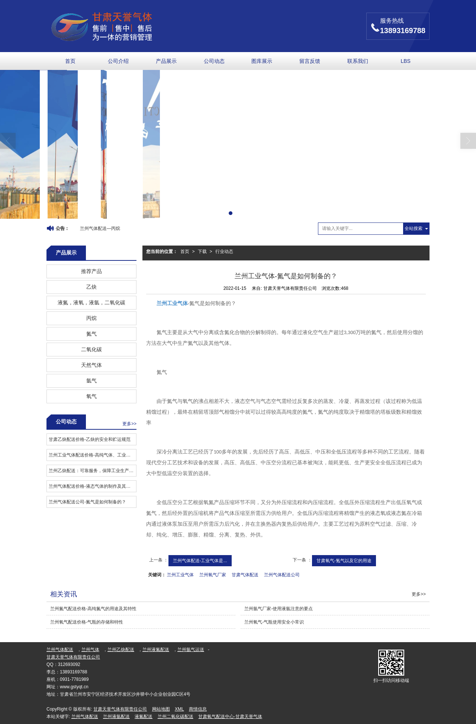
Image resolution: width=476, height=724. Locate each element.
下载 (202, 251)
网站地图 (161, 709)
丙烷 (91, 318)
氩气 (91, 381)
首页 (70, 61)
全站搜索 (413, 228)
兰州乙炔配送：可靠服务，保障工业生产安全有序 (92, 470)
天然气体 (91, 365)
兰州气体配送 (59, 649)
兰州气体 (90, 649)
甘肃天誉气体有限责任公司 (73, 657)
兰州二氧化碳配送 (175, 716)
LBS (405, 61)
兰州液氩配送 (116, 716)
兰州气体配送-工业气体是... (200, 560)
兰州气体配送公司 (282, 574)
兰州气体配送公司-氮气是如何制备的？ (87, 501)
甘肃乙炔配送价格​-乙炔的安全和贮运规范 (90, 439)
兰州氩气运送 (190, 649)
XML (179, 709)
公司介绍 (118, 61)
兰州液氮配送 (155, 649)
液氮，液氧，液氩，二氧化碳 (91, 302)
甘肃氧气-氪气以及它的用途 (344, 560)
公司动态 (214, 61)
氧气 (91, 396)
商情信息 (198, 709)
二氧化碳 (91, 349)
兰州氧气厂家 (212, 574)
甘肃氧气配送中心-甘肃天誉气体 (230, 716)
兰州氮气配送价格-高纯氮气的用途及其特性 (93, 608)
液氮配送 (143, 716)
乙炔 (91, 287)
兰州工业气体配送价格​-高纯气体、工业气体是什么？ (92, 455)
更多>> (129, 423)
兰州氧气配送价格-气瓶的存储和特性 (86, 622)
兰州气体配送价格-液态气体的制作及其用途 (92, 486)
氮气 (91, 334)
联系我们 (357, 61)
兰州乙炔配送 (120, 649)
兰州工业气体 (180, 574)
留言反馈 (309, 61)
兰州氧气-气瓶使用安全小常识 (274, 622)
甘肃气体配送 (245, 574)
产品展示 (166, 61)
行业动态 (224, 251)
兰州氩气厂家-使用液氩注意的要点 (278, 608)
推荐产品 (91, 271)
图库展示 (261, 61)
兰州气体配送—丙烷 (100, 228)
